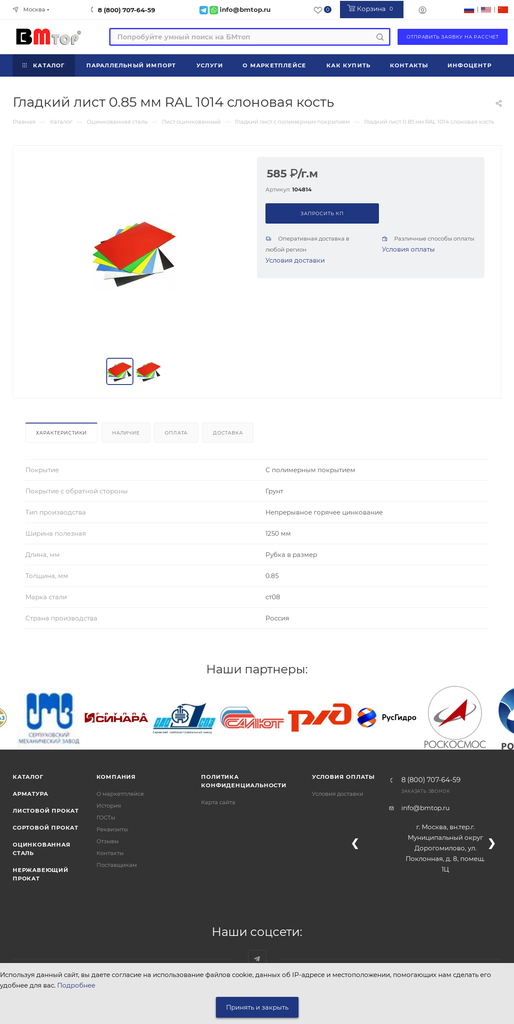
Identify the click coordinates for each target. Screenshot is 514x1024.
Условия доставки (295, 260)
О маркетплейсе (120, 793)
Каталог (28, 776)
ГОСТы (106, 817)
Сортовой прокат (45, 827)
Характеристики (61, 433)
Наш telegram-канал (257, 959)
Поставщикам (117, 864)
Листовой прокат (46, 810)
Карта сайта (218, 802)
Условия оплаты (408, 249)
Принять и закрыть (257, 1007)
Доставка (228, 433)
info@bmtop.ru (425, 808)
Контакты (110, 853)
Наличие (126, 433)
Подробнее (76, 985)
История (109, 805)
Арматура (30, 793)
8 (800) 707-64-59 (126, 10)
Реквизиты (112, 829)
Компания (116, 776)
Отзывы (108, 841)
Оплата (176, 433)
